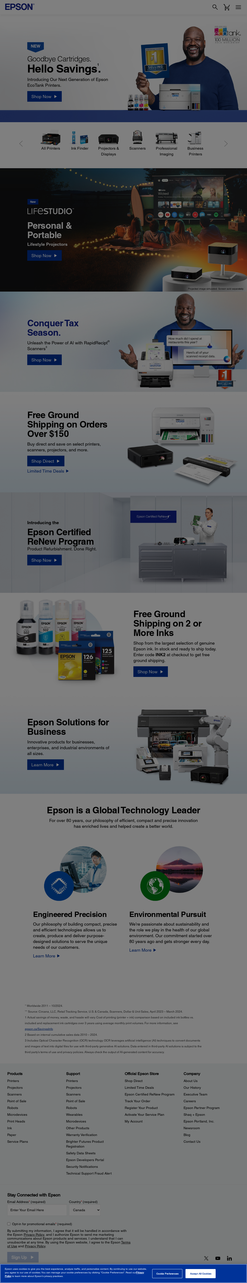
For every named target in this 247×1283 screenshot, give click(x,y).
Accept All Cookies (200, 1273)
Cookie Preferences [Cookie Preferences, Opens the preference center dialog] (167, 1273)
